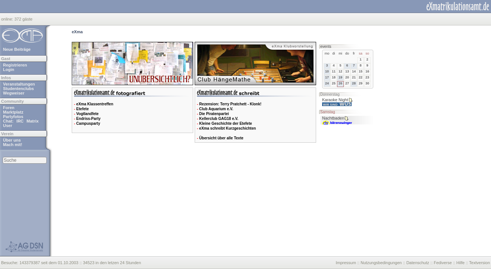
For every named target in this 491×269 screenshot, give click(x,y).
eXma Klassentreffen (94, 104)
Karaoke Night (335, 100)
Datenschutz (417, 262)
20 (347, 77)
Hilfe (460, 262)
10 (327, 71)
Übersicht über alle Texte (221, 138)
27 (347, 83)
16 (367, 71)
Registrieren (15, 65)
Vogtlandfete (87, 114)
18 (334, 77)
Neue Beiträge (17, 49)
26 (340, 83)
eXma (77, 32)
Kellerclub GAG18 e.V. (218, 119)
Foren (9, 107)
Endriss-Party (88, 119)
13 (347, 71)
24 (327, 83)
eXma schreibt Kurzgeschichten (227, 128)
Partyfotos (13, 116)
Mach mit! (12, 144)
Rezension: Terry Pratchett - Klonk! (230, 104)
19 (340, 77)
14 (354, 71)
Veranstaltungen (19, 84)
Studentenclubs (18, 88)
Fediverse (443, 262)
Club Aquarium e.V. (216, 109)
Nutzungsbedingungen (381, 262)
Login (8, 69)
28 (354, 83)
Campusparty (88, 123)
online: (7, 19)
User (7, 125)
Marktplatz (13, 112)
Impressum (346, 262)
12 (340, 71)
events (325, 46)
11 (334, 71)
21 (354, 77)
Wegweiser (13, 93)
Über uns (12, 140)
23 (367, 77)
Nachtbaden (333, 118)
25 (334, 83)
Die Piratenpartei (214, 114)
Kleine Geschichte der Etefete (225, 123)
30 (367, 83)
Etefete (82, 109)
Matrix (32, 121)
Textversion (479, 262)
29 (360, 83)
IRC (20, 121)
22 (360, 77)
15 (360, 71)
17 (327, 77)
